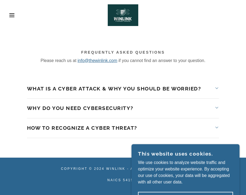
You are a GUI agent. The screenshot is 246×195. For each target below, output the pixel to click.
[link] (123, 15)
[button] (12, 15)
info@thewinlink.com (97, 60)
